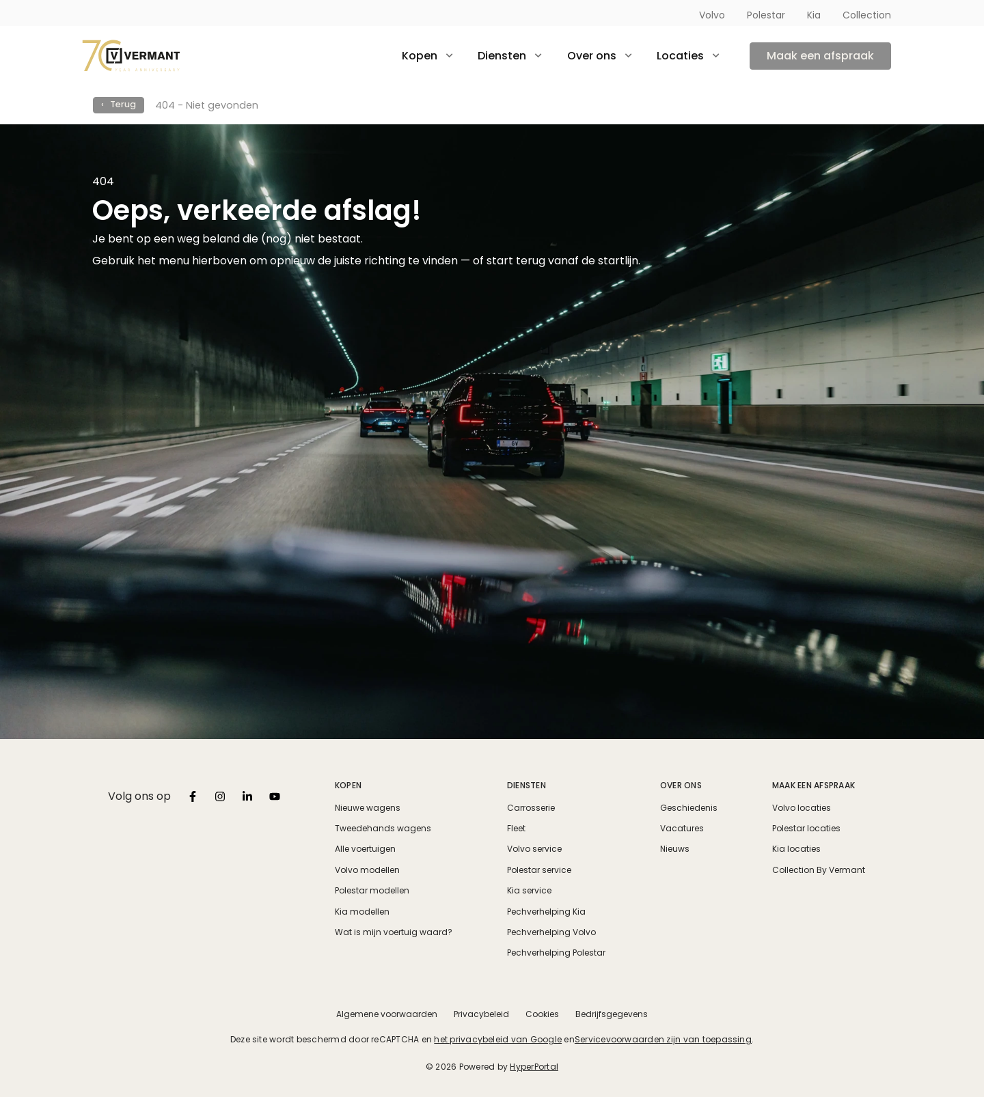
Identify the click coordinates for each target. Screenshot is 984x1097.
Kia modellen (362, 912)
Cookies (542, 1014)
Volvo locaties (801, 808)
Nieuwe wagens (367, 808)
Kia (814, 15)
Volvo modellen (367, 870)
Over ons (681, 785)
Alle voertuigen (365, 849)
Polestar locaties (806, 828)
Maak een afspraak (820, 56)
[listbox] (192, 796)
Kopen (348, 785)
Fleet (516, 828)
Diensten (526, 785)
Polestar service (539, 870)
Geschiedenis (689, 808)
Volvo (712, 15)
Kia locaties (796, 849)
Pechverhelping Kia (546, 912)
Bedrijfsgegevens (611, 1014)
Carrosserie (531, 808)
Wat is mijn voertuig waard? (393, 932)
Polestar (766, 15)
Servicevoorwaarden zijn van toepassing (663, 1039)
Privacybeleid (481, 1014)
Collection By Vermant (818, 870)
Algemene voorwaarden (386, 1014)
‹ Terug (118, 104)
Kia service (529, 890)
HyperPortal (534, 1066)
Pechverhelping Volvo (551, 932)
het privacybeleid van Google (498, 1039)
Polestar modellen (372, 890)
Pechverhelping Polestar (556, 953)
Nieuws (674, 849)
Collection (867, 15)
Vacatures (682, 828)
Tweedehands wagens (383, 828)
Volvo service (534, 849)
